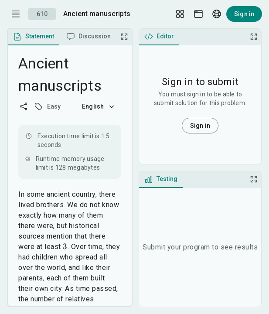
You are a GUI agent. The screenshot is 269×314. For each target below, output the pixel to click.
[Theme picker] (198, 14)
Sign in (244, 13)
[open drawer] (15, 14)
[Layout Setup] (180, 14)
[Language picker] (216, 14)
